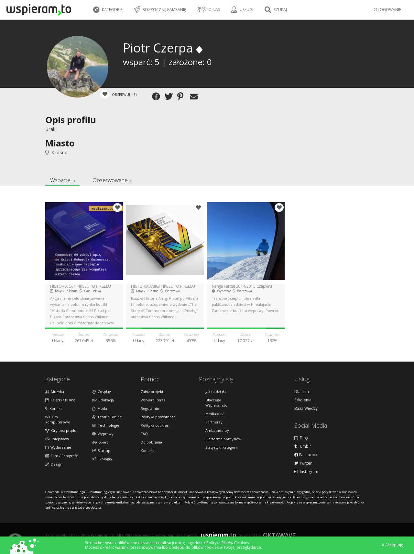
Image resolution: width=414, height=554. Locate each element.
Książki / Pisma (60, 400)
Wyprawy (103, 433)
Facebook (305, 454)
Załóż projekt (152, 391)
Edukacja (103, 400)
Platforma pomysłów (223, 438)
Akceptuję (392, 545)
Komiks (53, 408)
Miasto (59, 143)
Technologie (105, 425)
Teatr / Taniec (107, 416)
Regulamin (150, 408)
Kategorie (107, 9)
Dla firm (301, 391)
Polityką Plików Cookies (227, 543)
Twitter (303, 463)
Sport (100, 442)
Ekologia (102, 458)
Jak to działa (215, 391)
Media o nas (215, 413)
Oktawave (279, 535)
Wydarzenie (58, 447)
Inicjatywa (57, 438)
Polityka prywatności (158, 416)
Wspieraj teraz (153, 400)
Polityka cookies (155, 425)
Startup (101, 450)
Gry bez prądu (60, 430)
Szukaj (276, 9)
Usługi (242, 9)
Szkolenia (302, 400)
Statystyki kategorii (221, 447)
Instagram (306, 471)
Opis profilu (70, 120)
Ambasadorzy (217, 430)
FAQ (144, 433)
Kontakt (147, 450)
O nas (209, 9)
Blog (301, 438)
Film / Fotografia (62, 455)
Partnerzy (214, 422)
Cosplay (101, 391)
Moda (99, 408)
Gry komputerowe (57, 419)
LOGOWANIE (387, 9)
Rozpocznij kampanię (160, 9)
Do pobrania (151, 442)
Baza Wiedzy (306, 408)
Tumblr (302, 446)
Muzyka (54, 391)
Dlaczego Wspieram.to (216, 403)
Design (53, 464)
